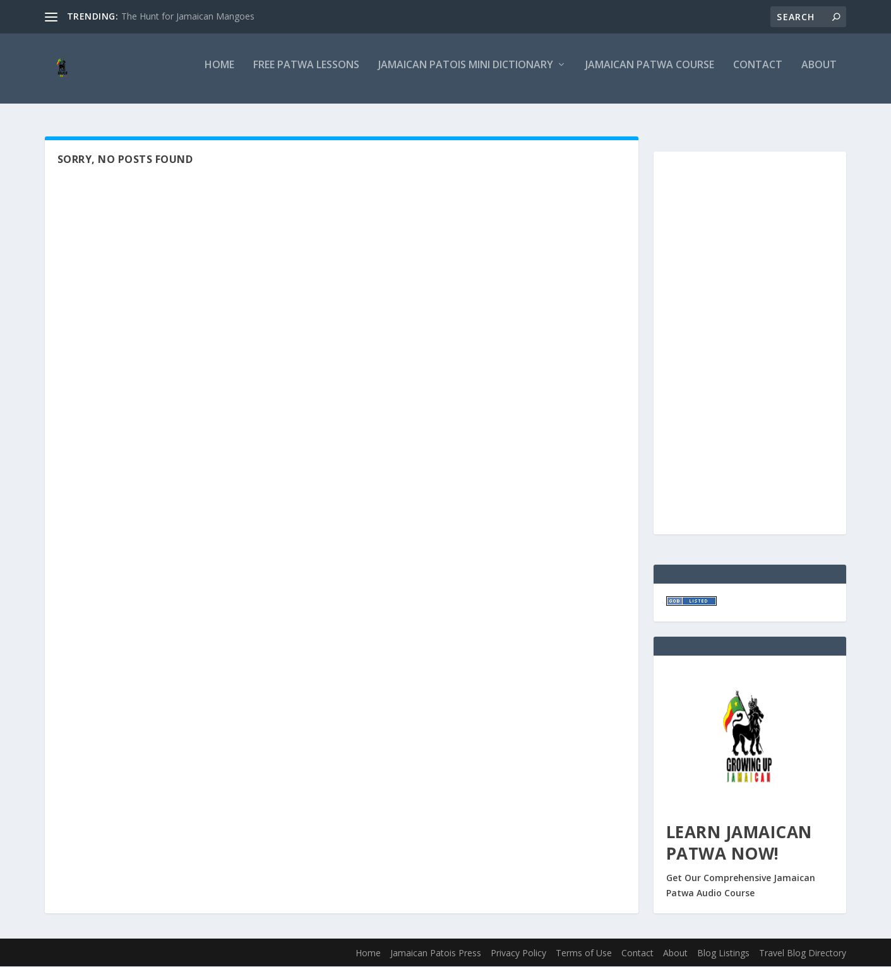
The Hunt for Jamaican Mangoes (187, 16)
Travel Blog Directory (802, 954)
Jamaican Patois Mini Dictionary (465, 74)
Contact (757, 74)
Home (219, 74)
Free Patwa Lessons (306, 74)
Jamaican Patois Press (435, 954)
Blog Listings (723, 954)
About (819, 74)
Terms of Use (584, 954)
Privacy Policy (518, 954)
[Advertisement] (691, 341)
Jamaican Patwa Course (649, 74)
